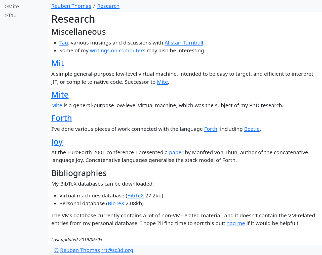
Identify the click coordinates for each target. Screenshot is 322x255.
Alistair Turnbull (184, 42)
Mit (57, 63)
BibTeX (135, 195)
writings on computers (117, 50)
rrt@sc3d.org (117, 249)
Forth (61, 117)
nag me (235, 223)
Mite (13, 6)
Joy (57, 141)
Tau (12, 15)
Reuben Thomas (71, 5)
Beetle (252, 128)
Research (108, 5)
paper (176, 152)
